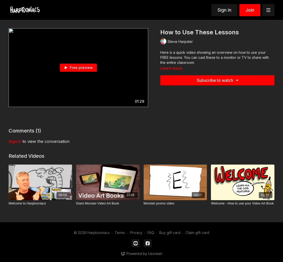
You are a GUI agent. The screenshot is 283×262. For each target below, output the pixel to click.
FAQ (150, 232)
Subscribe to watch (218, 80)
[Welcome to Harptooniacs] (40, 203)
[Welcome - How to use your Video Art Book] (242, 203)
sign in (15, 141)
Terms (120, 232)
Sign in (224, 10)
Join (249, 10)
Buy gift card (169, 232)
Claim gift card (197, 232)
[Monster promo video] (175, 203)
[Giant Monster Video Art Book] (108, 203)
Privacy (136, 232)
